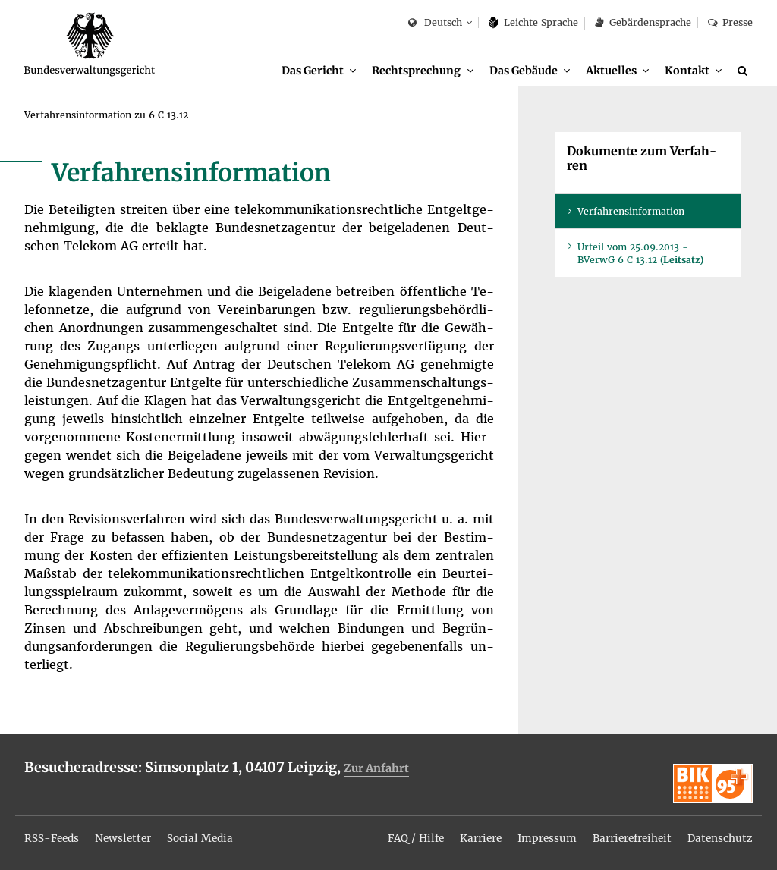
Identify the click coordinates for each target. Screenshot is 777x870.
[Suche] (745, 70)
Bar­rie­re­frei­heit (628, 834)
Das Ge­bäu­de (523, 70)
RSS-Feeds (53, 834)
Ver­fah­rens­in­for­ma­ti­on (630, 212)
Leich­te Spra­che (534, 22)
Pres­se (730, 22)
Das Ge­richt (313, 70)
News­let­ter (127, 834)
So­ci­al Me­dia (206, 834)
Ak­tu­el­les (611, 70)
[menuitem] (318, 71)
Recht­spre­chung (416, 70)
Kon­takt (687, 70)
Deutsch (435, 23)
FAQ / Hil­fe (405, 834)
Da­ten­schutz (719, 834)
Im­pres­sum (540, 834)
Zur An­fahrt (378, 769)
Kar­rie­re (472, 834)
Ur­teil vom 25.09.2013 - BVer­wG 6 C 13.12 (640, 255)
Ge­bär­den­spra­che (642, 22)
